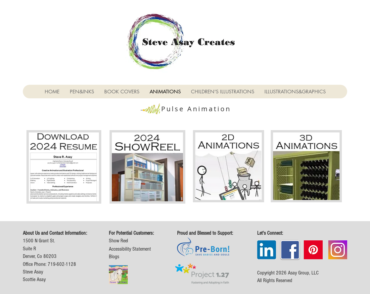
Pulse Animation (196, 108)
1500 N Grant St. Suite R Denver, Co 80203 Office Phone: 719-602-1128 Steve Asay (49, 256)
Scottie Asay (34, 279)
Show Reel (118, 241)
